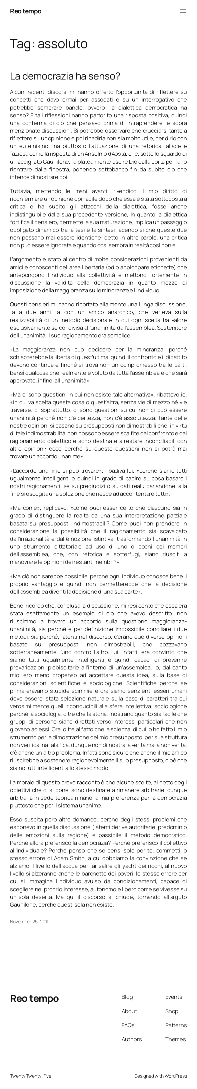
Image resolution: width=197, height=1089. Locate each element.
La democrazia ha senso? (65, 76)
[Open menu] (183, 11)
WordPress (176, 1076)
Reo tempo (26, 11)
